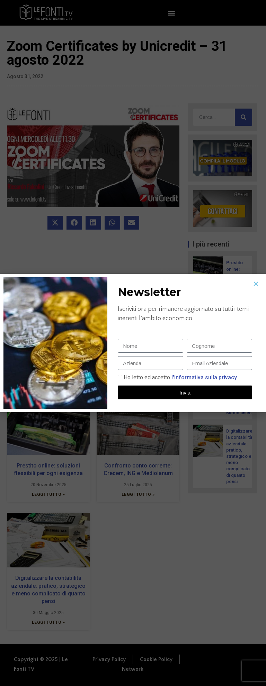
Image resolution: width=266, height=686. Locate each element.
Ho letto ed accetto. (181, 377)
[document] (133, 343)
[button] (256, 284)
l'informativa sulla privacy (203, 377)
